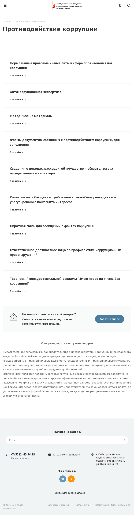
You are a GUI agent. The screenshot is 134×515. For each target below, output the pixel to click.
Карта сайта (82, 504)
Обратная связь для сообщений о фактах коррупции (52, 226)
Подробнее (18, 75)
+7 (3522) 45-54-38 (22, 454)
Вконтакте (62, 478)
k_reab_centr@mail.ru (66, 454)
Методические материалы (31, 116)
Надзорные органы (58, 504)
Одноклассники (71, 478)
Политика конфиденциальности (113, 504)
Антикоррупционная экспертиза (35, 92)
